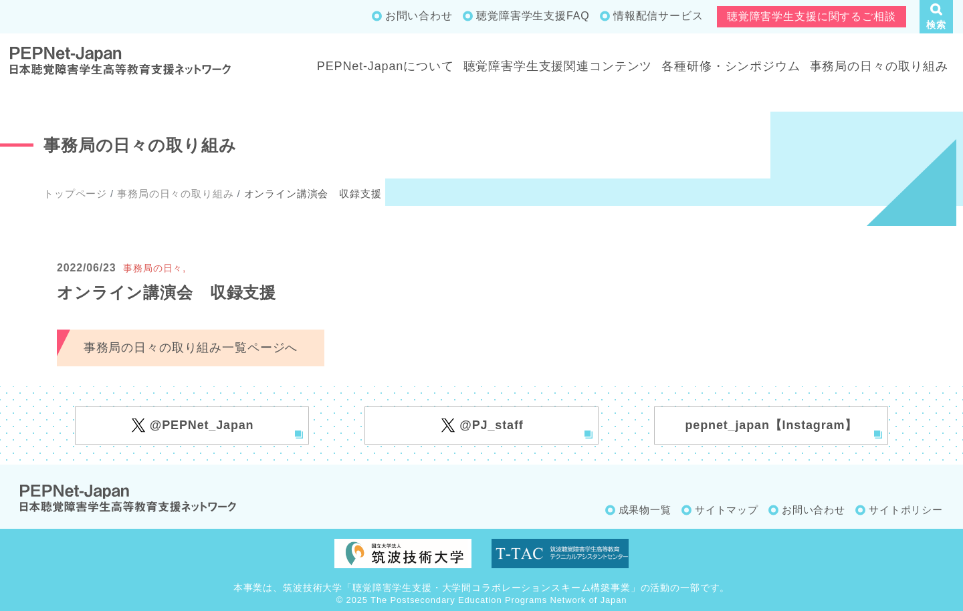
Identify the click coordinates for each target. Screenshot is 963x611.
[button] (936, 16)
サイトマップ (726, 509)
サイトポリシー (906, 509)
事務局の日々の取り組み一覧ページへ (191, 347)
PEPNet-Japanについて (385, 66)
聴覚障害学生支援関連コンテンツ (558, 66)
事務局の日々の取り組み (879, 66)
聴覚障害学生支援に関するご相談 (811, 16)
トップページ (75, 193)
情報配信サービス (658, 15)
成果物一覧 (645, 509)
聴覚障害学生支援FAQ (532, 15)
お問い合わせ (419, 15)
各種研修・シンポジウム (730, 66)
